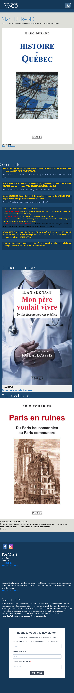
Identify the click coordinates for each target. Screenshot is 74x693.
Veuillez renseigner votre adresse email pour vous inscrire (35, 641)
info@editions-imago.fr (10, 566)
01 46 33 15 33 (7, 563)
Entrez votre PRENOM (21, 662)
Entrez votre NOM (19, 652)
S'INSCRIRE (37, 673)
